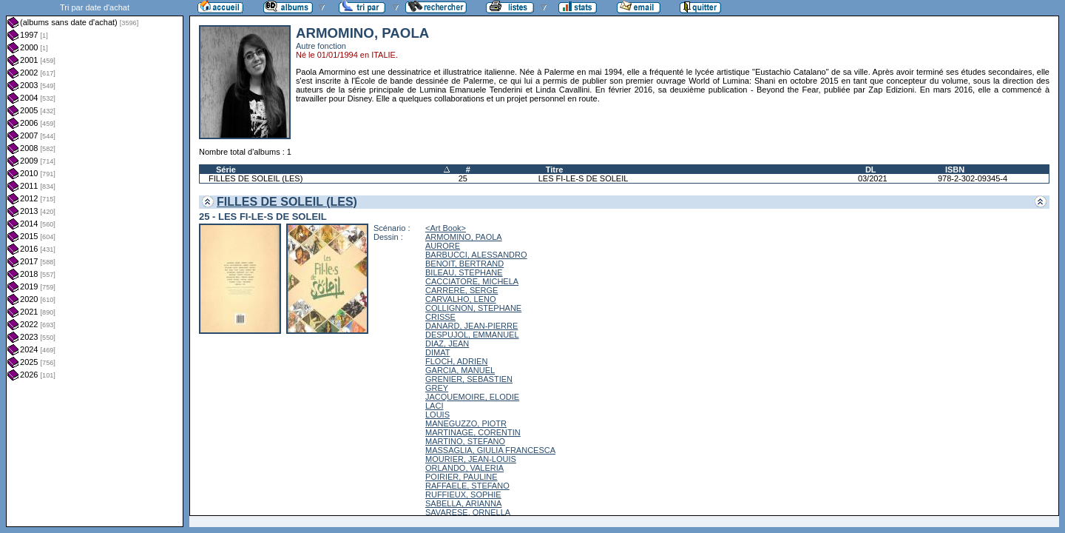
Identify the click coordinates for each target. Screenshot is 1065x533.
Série (226, 169)
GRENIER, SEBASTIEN (469, 379)
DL (870, 169)
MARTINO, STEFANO (465, 441)
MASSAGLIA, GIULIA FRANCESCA (490, 450)
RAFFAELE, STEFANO (467, 485)
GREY (436, 387)
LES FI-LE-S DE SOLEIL (583, 178)
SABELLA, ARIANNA (463, 503)
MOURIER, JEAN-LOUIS (470, 459)
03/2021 (873, 178)
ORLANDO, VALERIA (464, 467)
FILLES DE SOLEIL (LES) (255, 178)
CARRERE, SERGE (461, 290)
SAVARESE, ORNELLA (467, 512)
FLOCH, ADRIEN (456, 361)
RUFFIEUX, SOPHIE (463, 494)
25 (463, 178)
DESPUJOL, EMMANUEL (472, 334)
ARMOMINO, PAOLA (463, 236)
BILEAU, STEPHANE (464, 272)
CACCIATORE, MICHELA (471, 281)
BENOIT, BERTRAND (464, 263)
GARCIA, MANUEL (460, 370)
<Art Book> (445, 228)
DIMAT (437, 352)
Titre (555, 169)
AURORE (442, 245)
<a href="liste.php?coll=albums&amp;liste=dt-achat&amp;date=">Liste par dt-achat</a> (94, 263)
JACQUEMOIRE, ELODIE (472, 396)
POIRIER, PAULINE (461, 476)
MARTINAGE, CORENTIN (473, 432)
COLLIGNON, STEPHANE (473, 308)
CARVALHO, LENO (460, 299)
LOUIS (437, 414)
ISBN (954, 169)
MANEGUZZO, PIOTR (466, 423)
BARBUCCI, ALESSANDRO (476, 254)
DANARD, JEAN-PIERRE (471, 325)
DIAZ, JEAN (447, 343)
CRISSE (440, 316)
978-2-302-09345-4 (972, 178)
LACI (434, 405)
